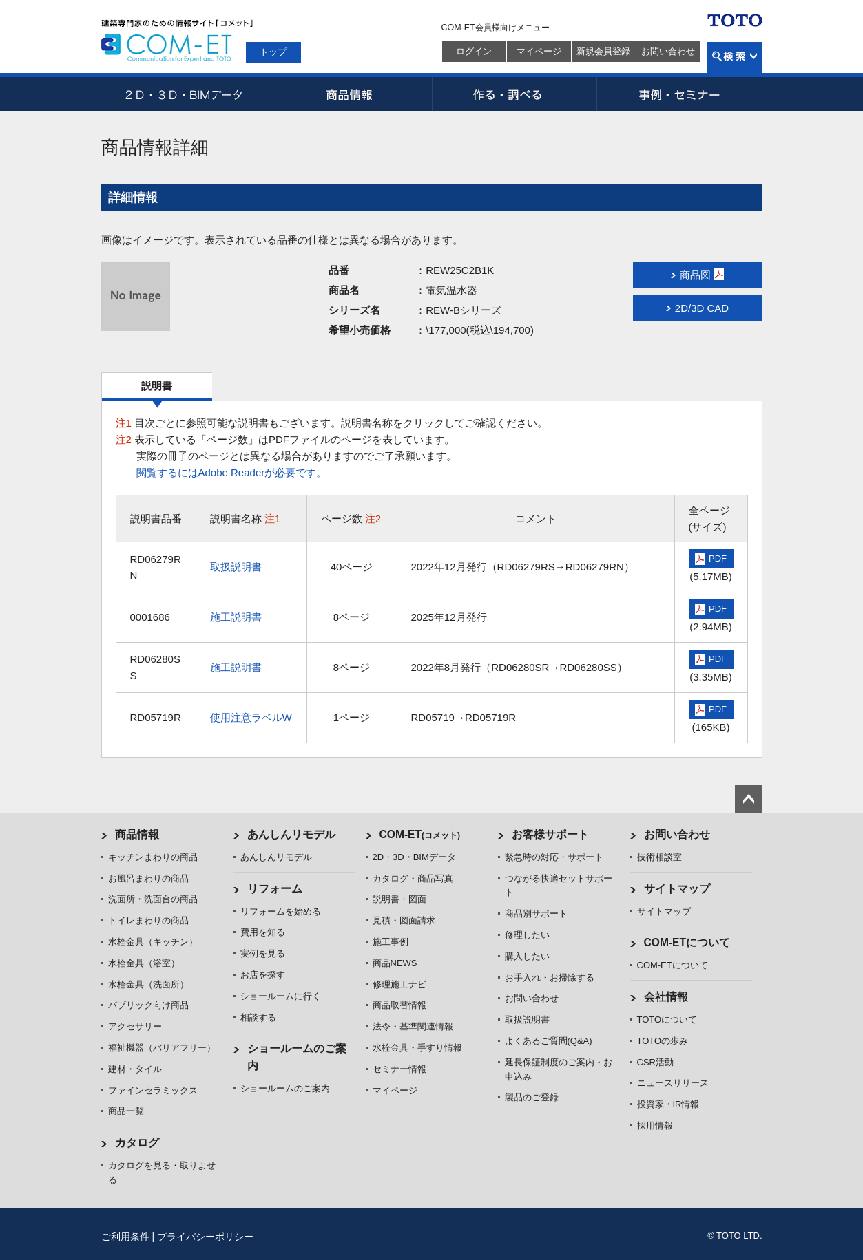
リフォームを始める (280, 911)
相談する (258, 1017)
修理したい (527, 935)
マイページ (539, 51)
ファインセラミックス (153, 1090)
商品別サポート (536, 913)
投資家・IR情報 (668, 1104)
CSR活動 (655, 1062)
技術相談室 (659, 857)
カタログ (137, 1143)
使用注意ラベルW (251, 717)
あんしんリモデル (291, 834)
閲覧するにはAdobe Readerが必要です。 (231, 472)
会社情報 (666, 997)
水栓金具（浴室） (144, 963)
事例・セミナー (679, 94)
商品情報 (349, 94)
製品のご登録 (532, 1097)
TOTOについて (667, 1019)
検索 (734, 57)
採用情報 (655, 1125)
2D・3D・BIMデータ (184, 94)
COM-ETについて (687, 942)
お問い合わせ (668, 51)
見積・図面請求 (404, 920)
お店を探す (262, 975)
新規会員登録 (603, 51)
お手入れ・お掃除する (549, 977)
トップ (273, 52)
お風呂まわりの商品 (148, 878)
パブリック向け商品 (148, 1005)
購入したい (527, 956)
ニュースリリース (673, 1083)
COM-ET (420, 834)
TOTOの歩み (663, 1041)
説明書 (156, 386)
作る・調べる (514, 94)
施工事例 (390, 942)
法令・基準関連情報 (413, 1026)
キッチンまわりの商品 (153, 857)
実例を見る (262, 953)
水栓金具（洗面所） (148, 984)
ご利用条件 (125, 1236)
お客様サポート (550, 834)
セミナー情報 (399, 1069)
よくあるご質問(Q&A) (548, 1041)
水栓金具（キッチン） (153, 942)
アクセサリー (135, 1026)
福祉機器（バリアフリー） (162, 1048)
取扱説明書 (236, 567)
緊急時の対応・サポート (554, 857)
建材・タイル (135, 1069)
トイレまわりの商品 (148, 920)
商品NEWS (395, 963)
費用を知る (262, 932)
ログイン (474, 51)
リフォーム (274, 889)
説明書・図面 (399, 899)
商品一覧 (126, 1111)
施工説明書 (236, 617)
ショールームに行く (280, 996)
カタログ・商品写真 (413, 878)
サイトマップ (677, 889)
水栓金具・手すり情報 (417, 1048)
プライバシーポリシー (205, 1236)
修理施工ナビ (399, 984)
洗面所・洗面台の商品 (153, 899)
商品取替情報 (399, 1005)
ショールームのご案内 (285, 1088)
